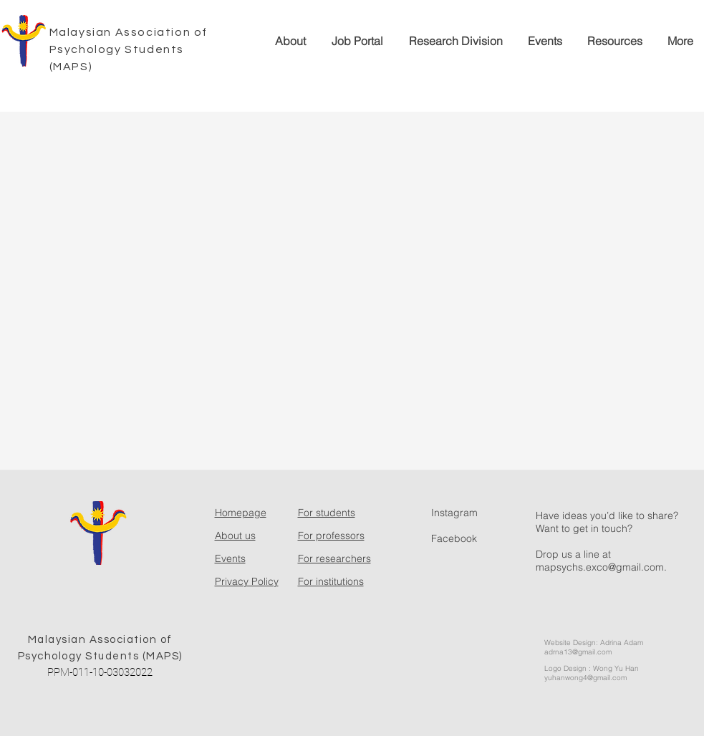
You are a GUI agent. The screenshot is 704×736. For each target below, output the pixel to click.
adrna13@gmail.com (578, 652)
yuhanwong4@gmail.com (585, 677)
